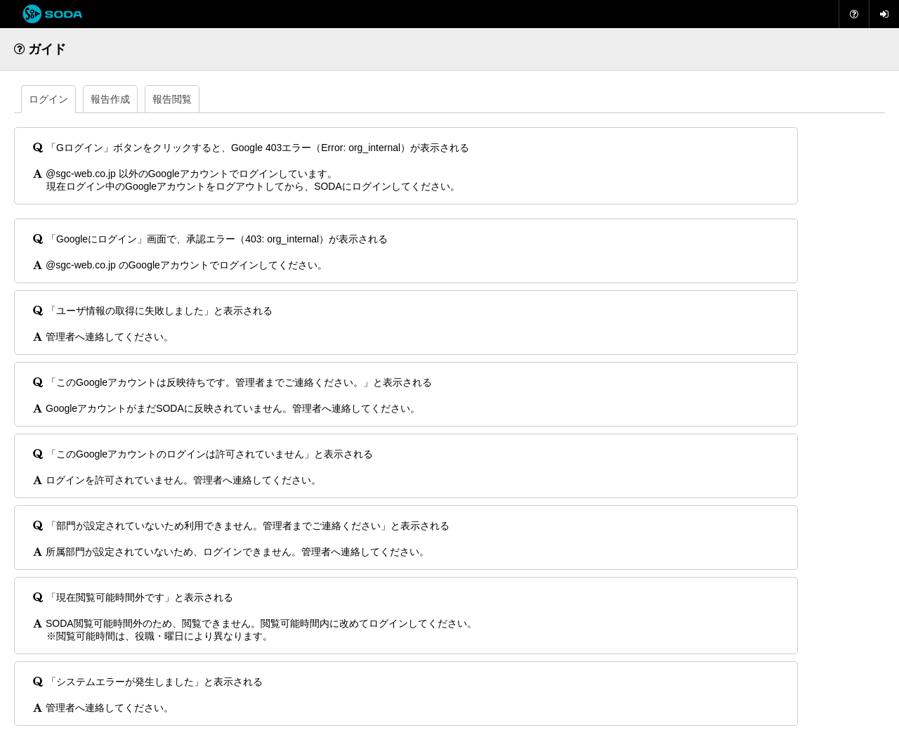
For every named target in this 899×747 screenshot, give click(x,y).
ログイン (48, 99)
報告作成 (110, 99)
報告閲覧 (172, 99)
